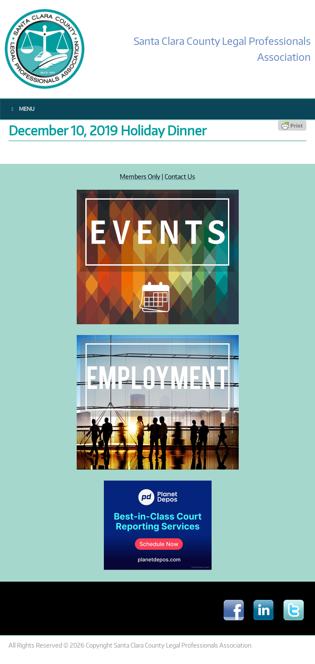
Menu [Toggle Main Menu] (21, 109)
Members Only (140, 176)
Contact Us (180, 176)
